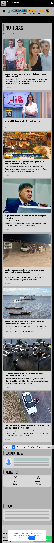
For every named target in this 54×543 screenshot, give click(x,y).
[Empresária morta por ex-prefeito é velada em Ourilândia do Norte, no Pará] (27, 64)
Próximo (49, 447)
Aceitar (31, 538)
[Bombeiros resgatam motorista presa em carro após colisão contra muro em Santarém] (27, 260)
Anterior (40, 447)
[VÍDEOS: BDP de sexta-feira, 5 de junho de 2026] (27, 111)
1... (6, 447)
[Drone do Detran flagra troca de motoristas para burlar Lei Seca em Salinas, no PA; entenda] (27, 416)
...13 (32, 447)
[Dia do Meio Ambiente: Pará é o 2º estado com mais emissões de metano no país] (27, 364)
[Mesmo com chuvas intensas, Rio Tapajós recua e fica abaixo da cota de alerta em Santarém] (27, 313)
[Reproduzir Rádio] (51, 3)
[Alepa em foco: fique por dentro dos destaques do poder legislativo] (27, 205)
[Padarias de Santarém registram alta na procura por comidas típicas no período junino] (27, 155)
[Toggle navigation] (3, 11)
